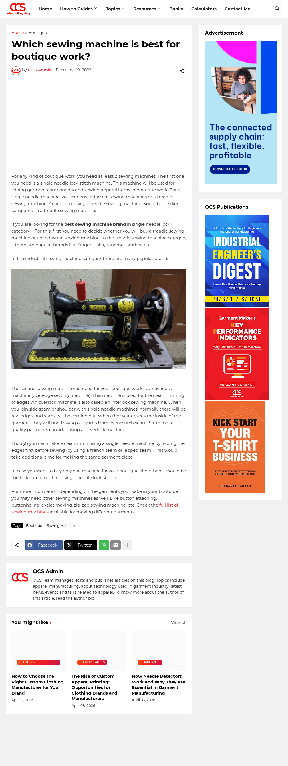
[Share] (181, 70)
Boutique (37, 33)
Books (176, 8)
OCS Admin (48, 571)
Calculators (204, 8)
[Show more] (127, 545)
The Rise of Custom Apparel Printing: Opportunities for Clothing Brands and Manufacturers (94, 687)
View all (178, 623)
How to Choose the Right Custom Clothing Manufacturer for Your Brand (37, 684)
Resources (144, 8)
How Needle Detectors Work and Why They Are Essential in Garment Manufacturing (158, 684)
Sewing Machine (61, 525)
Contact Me (237, 8)
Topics (113, 8)
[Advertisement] (98, 127)
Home (45, 8)
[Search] (277, 9)
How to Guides (76, 8)
